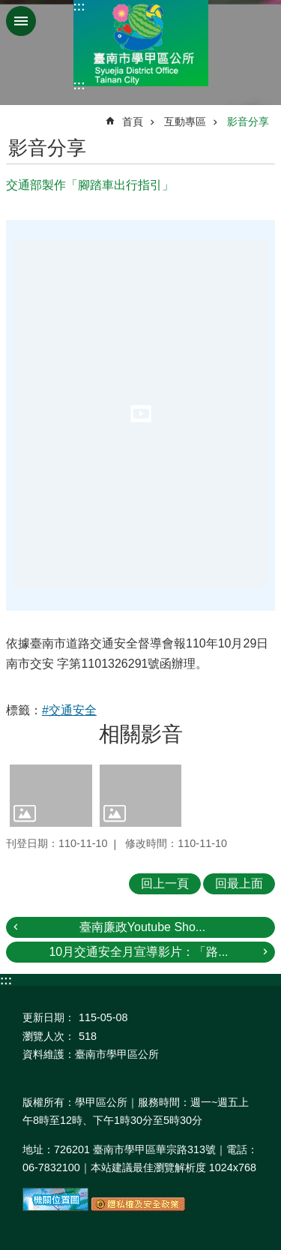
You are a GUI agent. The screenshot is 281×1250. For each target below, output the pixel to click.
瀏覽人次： (48, 1036)
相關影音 (141, 734)
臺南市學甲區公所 (140, 43)
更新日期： (48, 1017)
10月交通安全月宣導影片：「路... (138, 951)
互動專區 (185, 122)
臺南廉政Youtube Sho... (142, 927)
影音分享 (248, 122)
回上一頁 (165, 883)
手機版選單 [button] (21, 21)
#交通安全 (69, 710)
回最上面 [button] (239, 883)
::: (79, 6)
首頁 (132, 122)
